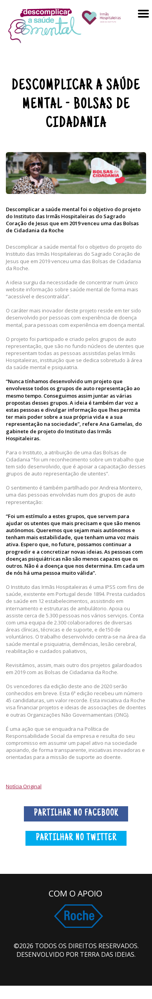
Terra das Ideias (107, 954)
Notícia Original (24, 786)
